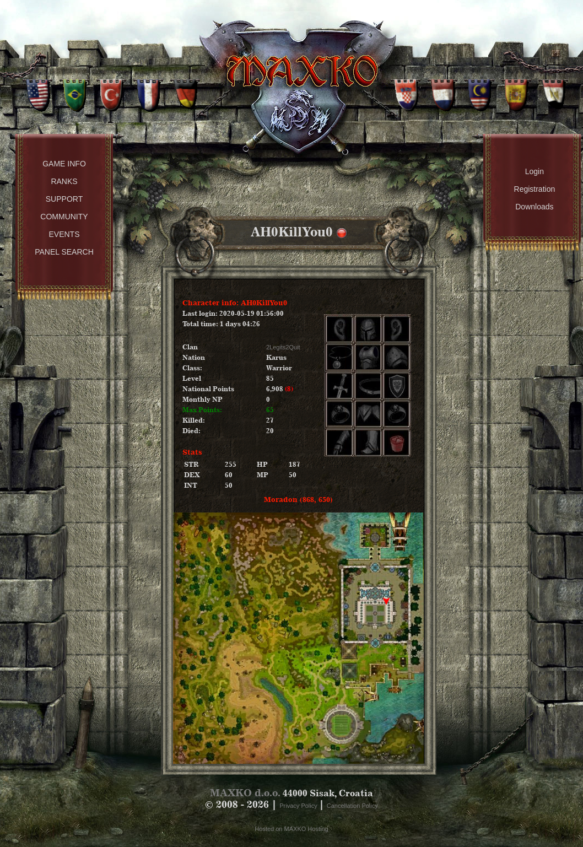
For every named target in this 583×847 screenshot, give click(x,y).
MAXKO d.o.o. (245, 793)
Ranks (64, 181)
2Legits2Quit (283, 347)
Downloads (534, 206)
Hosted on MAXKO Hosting (291, 829)
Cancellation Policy (352, 805)
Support (64, 199)
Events (63, 234)
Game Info (64, 163)
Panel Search (64, 251)
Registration (534, 189)
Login (534, 171)
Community (64, 216)
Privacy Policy (299, 805)
